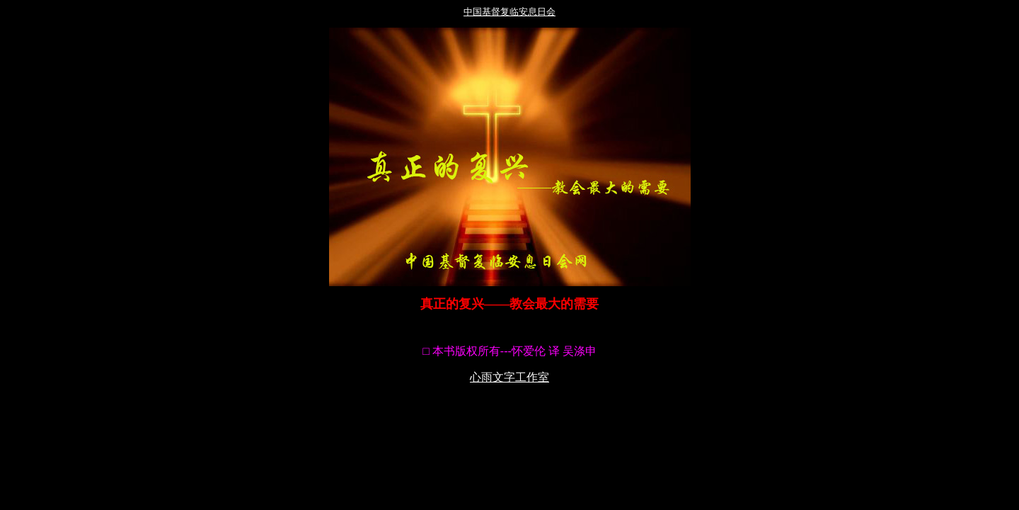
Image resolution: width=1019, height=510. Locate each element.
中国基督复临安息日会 (509, 11)
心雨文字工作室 (509, 377)
